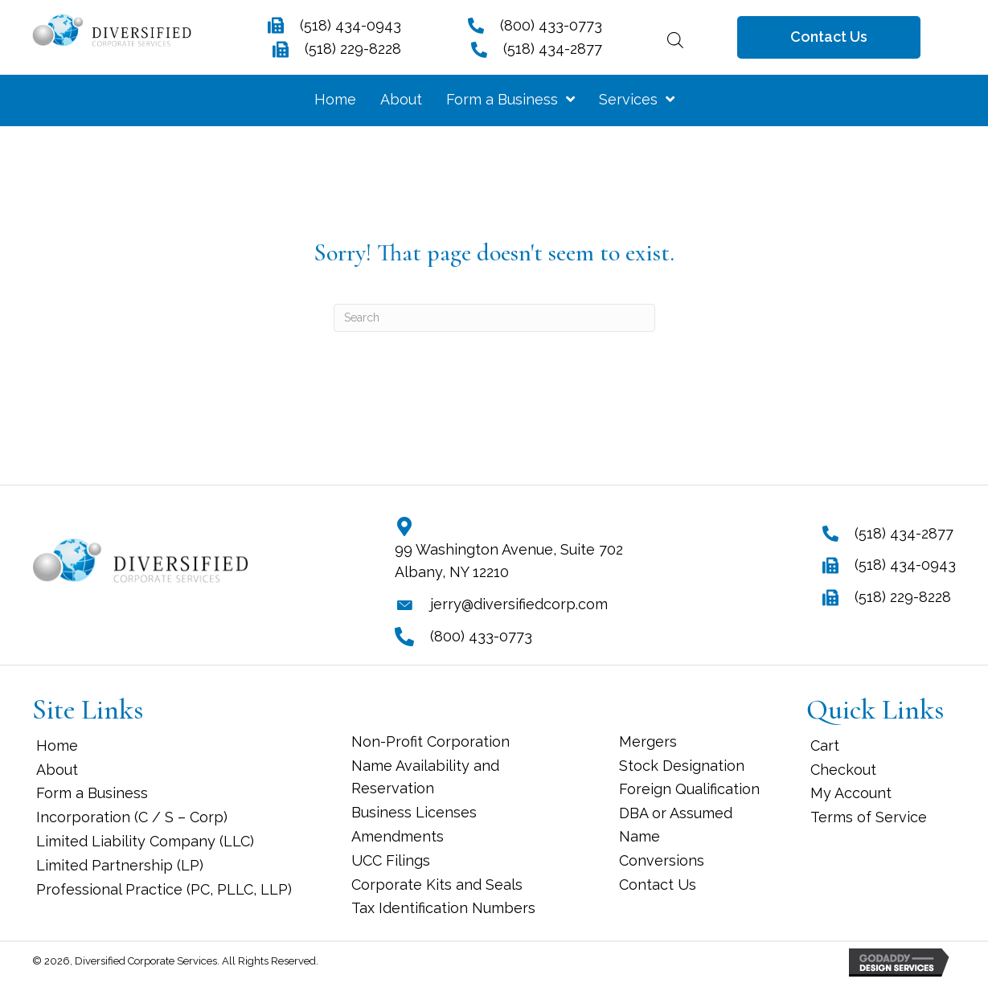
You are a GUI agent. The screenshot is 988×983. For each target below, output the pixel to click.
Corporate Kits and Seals (437, 884)
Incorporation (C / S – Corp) (132, 817)
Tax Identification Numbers (443, 907)
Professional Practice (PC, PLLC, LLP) (164, 889)
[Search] (494, 318)
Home (57, 745)
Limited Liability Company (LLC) (145, 841)
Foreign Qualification (689, 788)
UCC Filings (390, 860)
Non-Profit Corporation (430, 741)
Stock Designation (681, 765)
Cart (824, 745)
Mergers (648, 741)
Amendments (397, 836)
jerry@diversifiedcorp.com (519, 604)
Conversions (661, 860)
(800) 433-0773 (551, 25)
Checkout (843, 769)
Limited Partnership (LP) (119, 865)
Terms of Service (868, 817)
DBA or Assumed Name (675, 825)
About (57, 769)
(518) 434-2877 (552, 48)
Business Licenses (414, 812)
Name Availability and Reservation (425, 777)
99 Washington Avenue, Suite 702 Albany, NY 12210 (509, 561)
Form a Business (92, 792)
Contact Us (657, 884)
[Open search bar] (675, 38)
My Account (851, 792)
